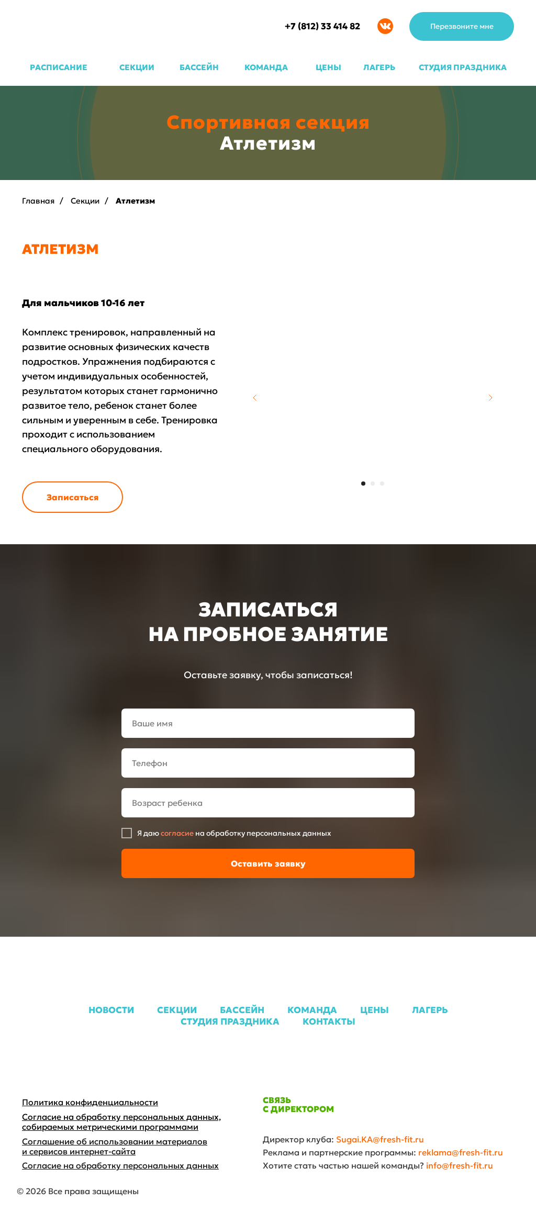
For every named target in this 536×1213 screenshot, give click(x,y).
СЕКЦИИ (136, 67)
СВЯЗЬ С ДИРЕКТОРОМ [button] (298, 1104)
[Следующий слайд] (490, 398)
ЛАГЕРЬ (379, 67)
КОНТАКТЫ (329, 1021)
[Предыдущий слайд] (255, 398)
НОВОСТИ (111, 1010)
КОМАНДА (266, 67)
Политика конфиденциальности (90, 1102)
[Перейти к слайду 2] (373, 483)
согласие (177, 833)
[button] (461, 26)
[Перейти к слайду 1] (363, 483)
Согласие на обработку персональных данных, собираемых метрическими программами (121, 1121)
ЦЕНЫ (328, 67)
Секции (85, 201)
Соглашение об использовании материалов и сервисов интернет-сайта (114, 1146)
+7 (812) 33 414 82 (322, 26)
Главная (38, 201)
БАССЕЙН (199, 67)
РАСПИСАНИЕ (58, 67)
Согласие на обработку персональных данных (120, 1165)
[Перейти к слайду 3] (382, 483)
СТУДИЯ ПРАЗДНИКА (463, 67)
